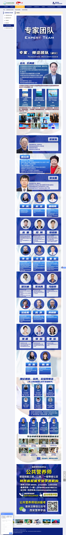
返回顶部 (64, 480)
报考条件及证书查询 (8, 28)
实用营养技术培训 (8, 15)
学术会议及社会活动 (51, 6)
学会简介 (12, 6)
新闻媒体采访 (36, 6)
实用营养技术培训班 (19, 6)
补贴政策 (6, 20)
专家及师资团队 (18, 9)
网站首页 (6, 6)
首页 (4, 9)
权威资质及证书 (7, 18)
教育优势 (6, 23)
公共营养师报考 (29, 6)
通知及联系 (59, 6)
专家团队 (43, 6)
